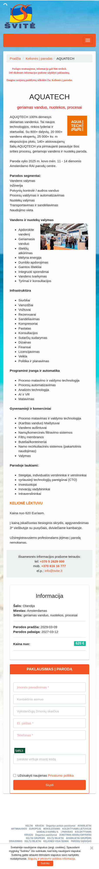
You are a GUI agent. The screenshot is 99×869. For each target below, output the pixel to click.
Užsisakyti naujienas (30, 775)
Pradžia (15, 58)
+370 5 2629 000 (52, 561)
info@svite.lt (53, 571)
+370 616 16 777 (53, 566)
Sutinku (45, 863)
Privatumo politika (61, 775)
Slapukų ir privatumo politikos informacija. (52, 858)
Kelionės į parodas (39, 58)
